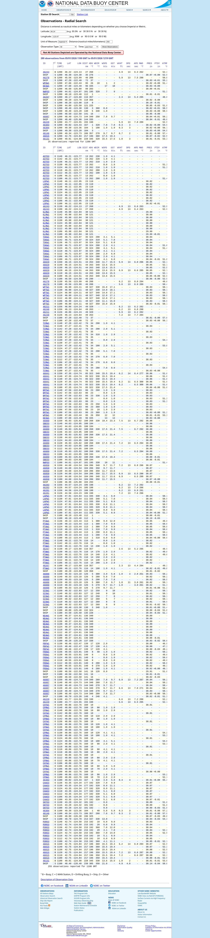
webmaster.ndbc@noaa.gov (76, 935)
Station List (82, 14)
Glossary (120, 931)
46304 (46, 127)
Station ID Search (50, 14)
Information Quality (124, 927)
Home (44, 10)
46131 (46, 139)
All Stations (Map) (46, 893)
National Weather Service (75, 929)
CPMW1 (46, 707)
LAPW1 (46, 496)
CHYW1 (46, 705)
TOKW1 (46, 237)
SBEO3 (46, 423)
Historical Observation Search (51, 898)
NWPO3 (46, 91)
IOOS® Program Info (82, 898)
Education (110, 10)
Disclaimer (121, 926)
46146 (46, 133)
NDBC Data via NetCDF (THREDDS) (150, 896)
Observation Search (47, 896)
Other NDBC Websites (148, 891)
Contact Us (142, 917)
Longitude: (46, 36)
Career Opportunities (153, 931)
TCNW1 (46, 326)
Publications (78, 910)
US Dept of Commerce (74, 926)
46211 (46, 306)
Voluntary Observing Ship (83, 901)
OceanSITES (142, 903)
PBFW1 (46, 643)
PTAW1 (46, 521)
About (164, 10)
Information (87, 10)
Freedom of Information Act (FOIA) (158, 927)
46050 (46, 465)
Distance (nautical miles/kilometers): (87, 41)
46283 (46, 485)
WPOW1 (46, 83)
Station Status (79, 908)
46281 (46, 490)
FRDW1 (46, 652)
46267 (46, 97)
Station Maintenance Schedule (85, 905)
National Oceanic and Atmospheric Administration (85, 927)
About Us (142, 909)
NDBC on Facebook (52, 885)
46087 (46, 116)
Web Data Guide (80, 903)
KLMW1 (46, 212)
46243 (46, 72)
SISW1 (46, 590)
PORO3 (46, 821)
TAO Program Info (80, 893)
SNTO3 (46, 802)
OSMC (140, 905)
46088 (46, 574)
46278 (46, 77)
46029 (46, 262)
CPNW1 (46, 710)
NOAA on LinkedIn (76, 885)
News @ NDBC (113, 900)
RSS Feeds (45, 906)
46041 (46, 373)
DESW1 (46, 86)
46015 (46, 136)
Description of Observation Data (57, 879)
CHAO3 (46, 782)
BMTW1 (46, 390)
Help (119, 929)
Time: (81, 46)
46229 (46, 122)
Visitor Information (145, 914)
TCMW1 (46, 323)
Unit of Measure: (49, 41)
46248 (46, 309)
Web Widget (44, 908)
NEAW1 (46, 615)
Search (146, 10)
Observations (62, 10)
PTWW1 (46, 540)
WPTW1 (46, 287)
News (128, 10)
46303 (46, 125)
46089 (46, 420)
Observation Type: (50, 46)
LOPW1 (46, 181)
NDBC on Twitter (100, 885)
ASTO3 (46, 156)
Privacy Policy (150, 926)
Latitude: (45, 31)
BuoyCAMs (44, 903)
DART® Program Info (82, 896)
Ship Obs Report (46, 901)
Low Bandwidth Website (147, 893)
